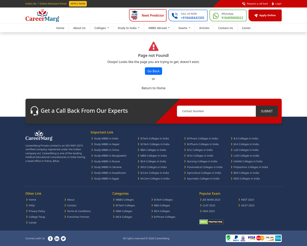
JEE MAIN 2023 (211, 199)
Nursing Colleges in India (202, 161)
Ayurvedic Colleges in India (203, 178)
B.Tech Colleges (163, 199)
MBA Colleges (124, 211)
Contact (72, 205)
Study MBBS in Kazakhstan (110, 173)
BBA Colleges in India (153, 150)
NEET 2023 (247, 199)
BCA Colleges (162, 211)
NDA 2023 (209, 211)
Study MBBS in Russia (107, 161)
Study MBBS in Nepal (106, 144)
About (71, 199)
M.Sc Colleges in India (200, 155)
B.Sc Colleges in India (200, 150)
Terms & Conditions (79, 211)
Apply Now (78, 3)
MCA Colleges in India (154, 167)
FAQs (32, 205)
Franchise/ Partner (78, 217)
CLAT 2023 (209, 205)
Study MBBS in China (106, 150)
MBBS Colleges (125, 199)
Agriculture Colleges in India (204, 173)
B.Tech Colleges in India (155, 138)
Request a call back (255, 4)
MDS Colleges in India (247, 178)
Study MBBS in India (106, 138)
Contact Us (225, 28)
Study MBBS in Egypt (106, 178)
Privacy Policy (37, 211)
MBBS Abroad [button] (157, 28)
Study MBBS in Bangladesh (110, 155)
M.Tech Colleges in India (155, 144)
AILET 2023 (247, 205)
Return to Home (153, 88)
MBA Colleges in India (154, 155)
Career (246, 28)
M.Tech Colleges (125, 205)
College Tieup (37, 217)
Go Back (153, 71)
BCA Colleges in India (153, 161)
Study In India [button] (127, 28)
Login (276, 4)
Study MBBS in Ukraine (108, 167)
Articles (204, 28)
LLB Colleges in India (246, 150)
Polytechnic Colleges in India (251, 167)
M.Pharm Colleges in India (203, 144)
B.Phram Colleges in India (202, 138)
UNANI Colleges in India (248, 161)
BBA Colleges (162, 205)
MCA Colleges (124, 217)
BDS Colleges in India (246, 173)
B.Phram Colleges (164, 217)
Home (60, 28)
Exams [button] (183, 28)
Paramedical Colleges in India (205, 167)
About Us (79, 28)
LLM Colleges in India (246, 155)
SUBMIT (267, 111)
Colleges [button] (100, 28)
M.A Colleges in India (246, 144)
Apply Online (265, 15)
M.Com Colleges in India (155, 178)
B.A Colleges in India (246, 138)
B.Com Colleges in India (155, 173)
